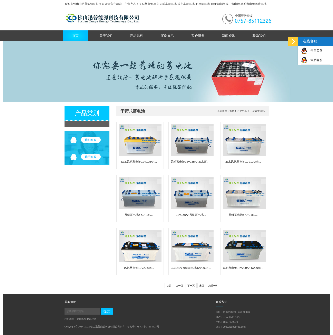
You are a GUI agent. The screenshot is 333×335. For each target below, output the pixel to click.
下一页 (191, 285)
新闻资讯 (228, 35)
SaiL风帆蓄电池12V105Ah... (139, 161)
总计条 (212, 285)
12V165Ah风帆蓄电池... (191, 214)
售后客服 (312, 60)
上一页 (179, 285)
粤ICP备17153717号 (148, 326)
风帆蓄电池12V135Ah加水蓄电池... (193, 161)
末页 (201, 285)
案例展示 (167, 35)
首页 (75, 35)
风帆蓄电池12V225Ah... (139, 267)
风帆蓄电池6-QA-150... (138, 214)
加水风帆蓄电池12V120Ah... (243, 161)
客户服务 (197, 35)
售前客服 (312, 50)
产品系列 (136, 35)
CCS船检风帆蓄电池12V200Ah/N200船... (197, 267)
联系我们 (259, 35)
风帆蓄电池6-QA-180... (242, 214)
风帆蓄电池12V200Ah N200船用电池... (247, 267)
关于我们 (105, 35)
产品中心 (242, 111)
